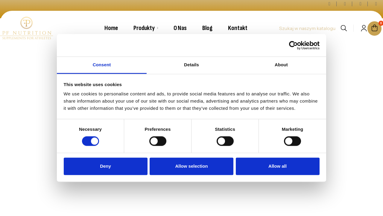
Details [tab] (191, 64)
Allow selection (191, 166)
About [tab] (281, 64)
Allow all (277, 166)
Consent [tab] (102, 64)
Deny (105, 166)
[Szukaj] (307, 28)
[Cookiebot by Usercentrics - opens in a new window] (293, 45)
